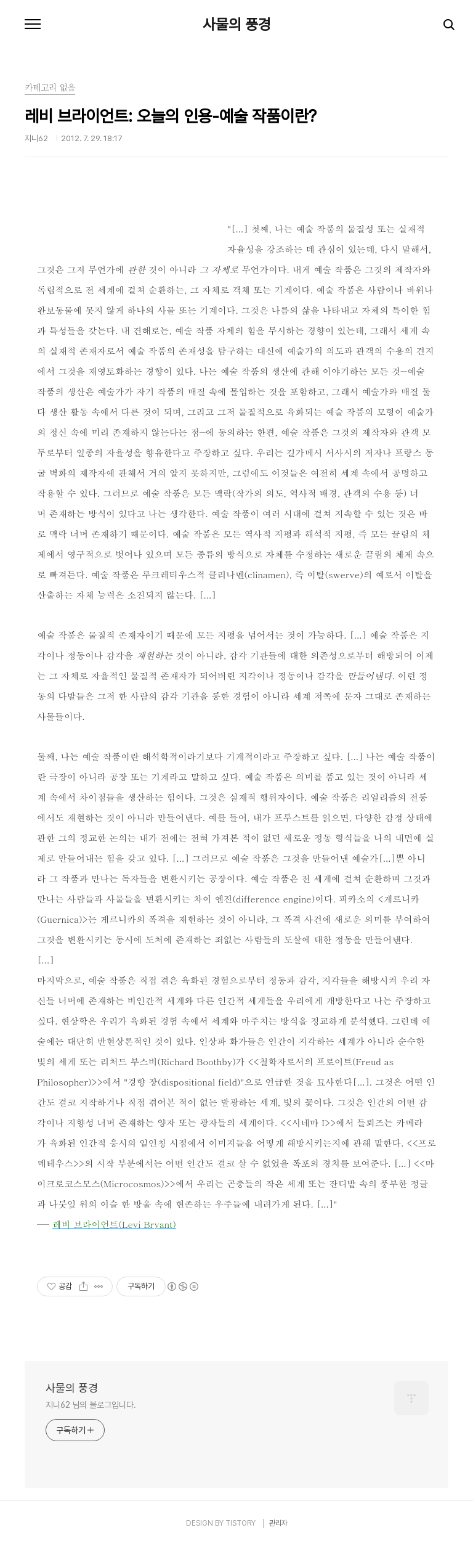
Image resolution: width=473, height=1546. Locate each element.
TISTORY (240, 1523)
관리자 (278, 1523)
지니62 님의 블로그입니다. (91, 1405)
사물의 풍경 (237, 24)
